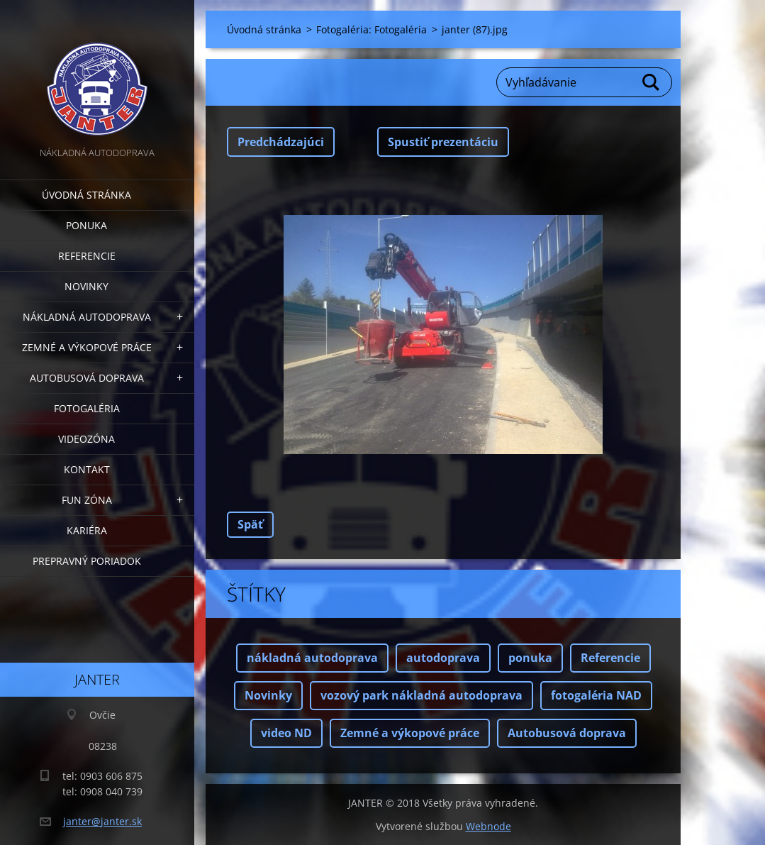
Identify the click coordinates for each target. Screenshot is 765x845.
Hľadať (651, 82)
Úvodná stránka (86, 194)
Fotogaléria (87, 408)
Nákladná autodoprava (87, 317)
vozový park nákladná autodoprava (421, 695)
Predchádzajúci (281, 142)
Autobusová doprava (87, 378)
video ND (286, 733)
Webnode (488, 826)
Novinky (86, 286)
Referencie (87, 256)
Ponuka (86, 225)
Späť (250, 524)
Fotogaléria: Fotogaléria (371, 29)
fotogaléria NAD (596, 695)
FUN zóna (87, 500)
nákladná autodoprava (312, 657)
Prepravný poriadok (87, 561)
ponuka (530, 657)
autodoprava (443, 657)
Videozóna (86, 439)
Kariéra (87, 530)
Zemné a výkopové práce (87, 347)
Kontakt (87, 469)
